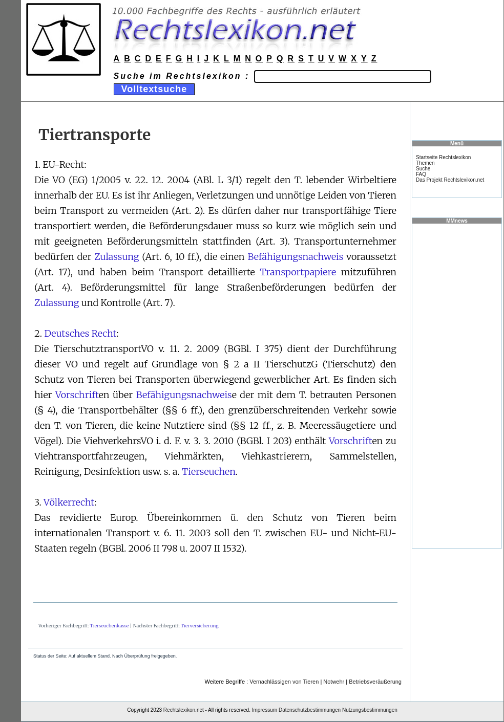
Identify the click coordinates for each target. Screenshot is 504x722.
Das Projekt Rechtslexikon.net (450, 180)
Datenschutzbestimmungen (310, 710)
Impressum (264, 710)
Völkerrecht (69, 502)
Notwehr (333, 682)
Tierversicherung (199, 625)
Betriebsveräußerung (375, 682)
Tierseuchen (209, 471)
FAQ (421, 174)
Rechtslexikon (179, 710)
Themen (425, 163)
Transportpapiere (298, 272)
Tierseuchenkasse (109, 625)
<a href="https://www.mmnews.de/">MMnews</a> (457, 385)
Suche (423, 168)
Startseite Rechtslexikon (443, 157)
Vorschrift (77, 395)
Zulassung (116, 256)
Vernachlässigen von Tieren (284, 682)
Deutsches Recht (80, 333)
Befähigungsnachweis (295, 256)
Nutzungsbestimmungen (369, 710)
